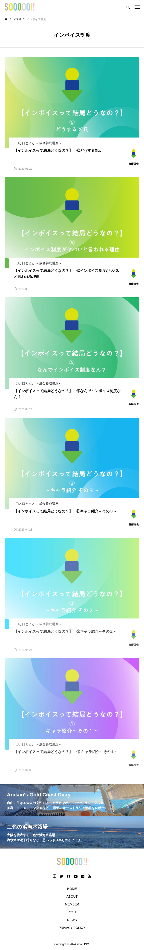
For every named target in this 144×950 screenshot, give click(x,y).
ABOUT (72, 896)
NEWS (72, 920)
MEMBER (72, 904)
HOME (72, 888)
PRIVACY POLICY (72, 927)
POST (72, 912)
